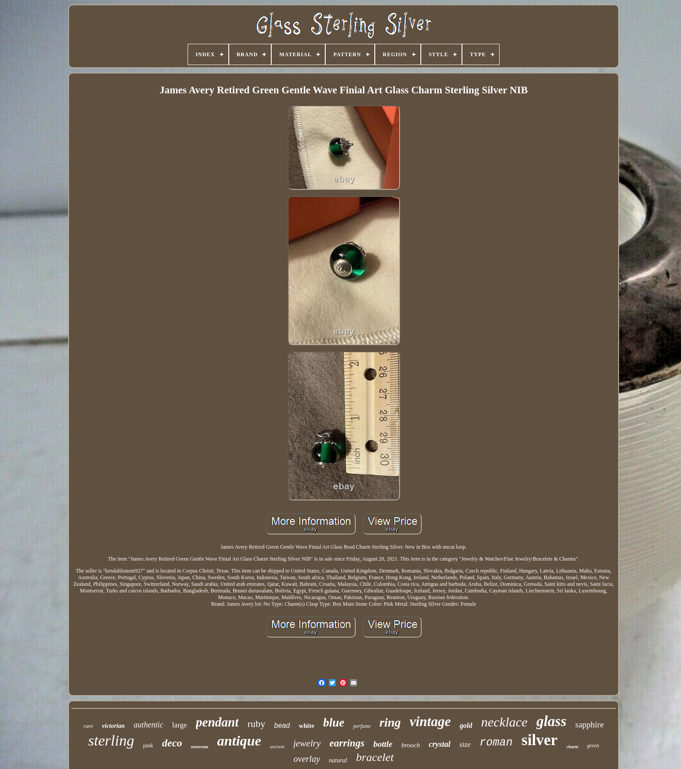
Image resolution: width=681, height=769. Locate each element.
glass (551, 721)
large (179, 725)
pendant (217, 722)
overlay (306, 759)
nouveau (199, 746)
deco (172, 743)
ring (390, 722)
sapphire (589, 724)
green (593, 745)
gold (466, 725)
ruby (256, 723)
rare (88, 726)
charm (572, 746)
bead (282, 725)
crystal (439, 744)
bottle (382, 744)
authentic (148, 724)
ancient (277, 746)
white (306, 725)
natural (338, 760)
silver (540, 740)
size (465, 744)
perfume (361, 726)
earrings (347, 743)
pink (148, 745)
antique (239, 741)
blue (333, 722)
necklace (504, 722)
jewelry (307, 743)
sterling (111, 740)
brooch (410, 745)
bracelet (375, 757)
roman (496, 742)
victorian (113, 726)
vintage (430, 721)
